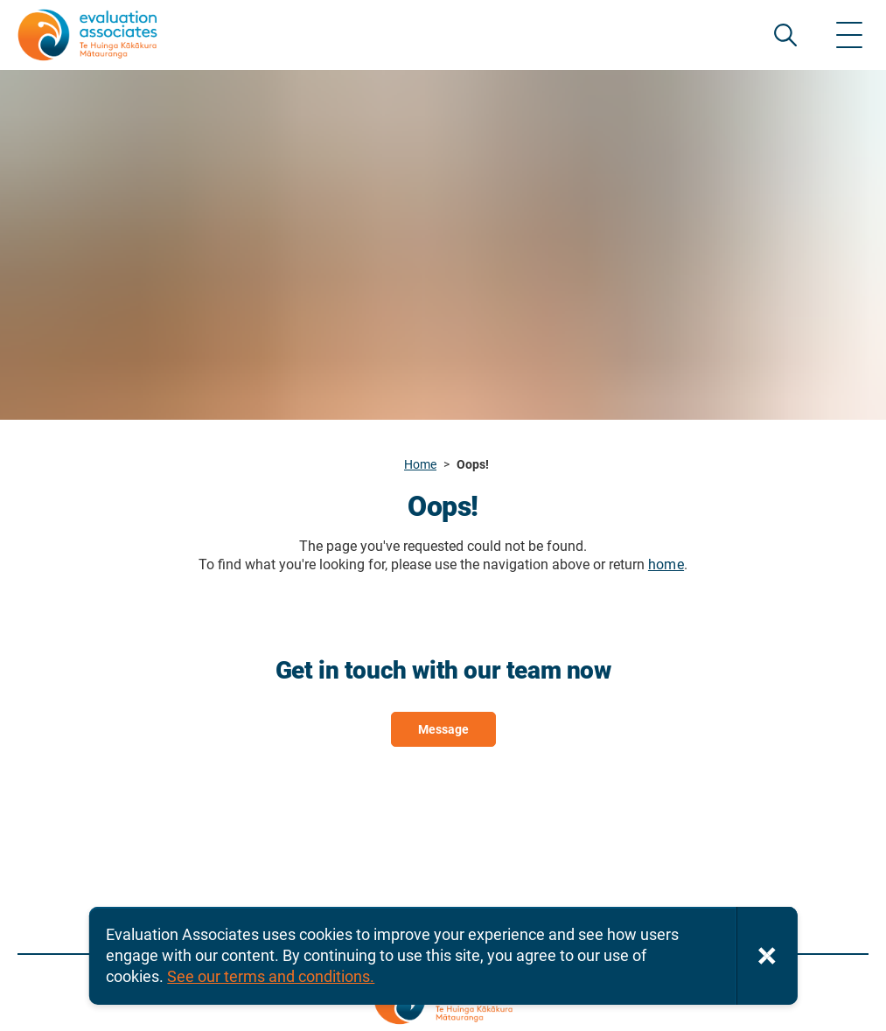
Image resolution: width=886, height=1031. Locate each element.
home (666, 564)
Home (420, 464)
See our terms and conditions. (270, 976)
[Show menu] (849, 35)
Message (443, 729)
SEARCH (785, 35)
